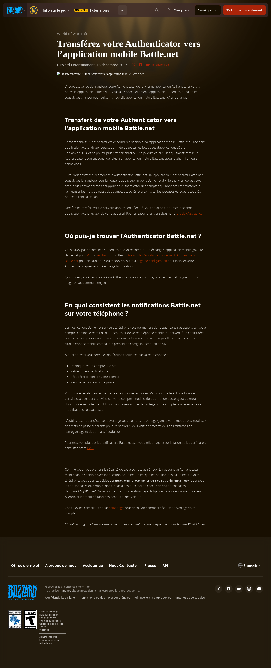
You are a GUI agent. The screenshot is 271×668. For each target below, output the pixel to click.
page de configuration (152, 261)
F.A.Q (90, 448)
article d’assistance (190, 213)
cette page (116, 508)
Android (103, 255)
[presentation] (15, 10)
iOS (89, 255)
